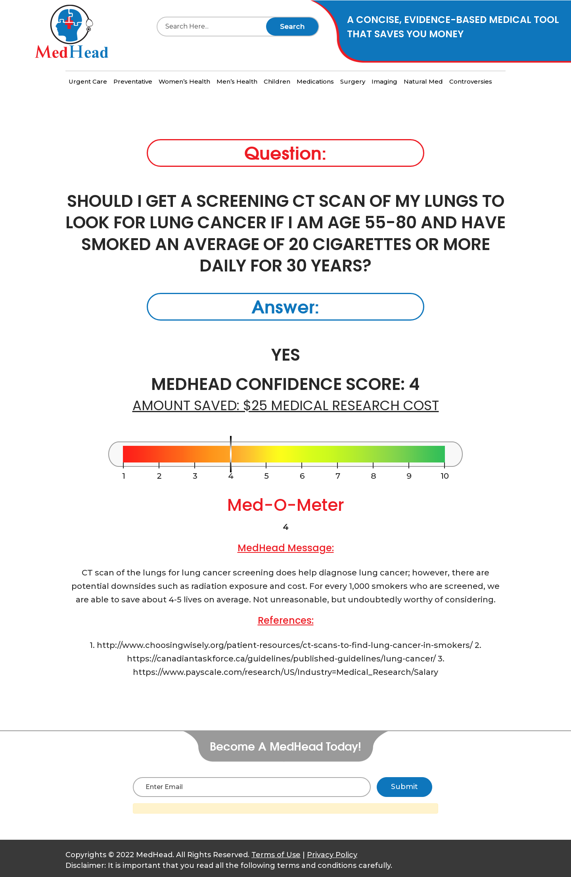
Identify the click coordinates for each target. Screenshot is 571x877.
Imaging (384, 81)
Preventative (132, 81)
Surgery (352, 81)
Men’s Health (237, 81)
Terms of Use (276, 854)
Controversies (470, 81)
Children (277, 81)
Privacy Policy (332, 854)
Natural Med (423, 81)
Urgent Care (88, 81)
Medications (315, 81)
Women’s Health (184, 81)
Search (292, 27)
